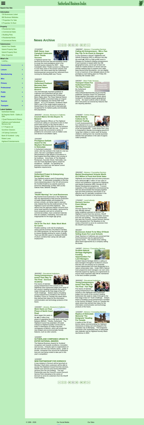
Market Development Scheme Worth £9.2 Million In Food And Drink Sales (90, 175)
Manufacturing (6, 74)
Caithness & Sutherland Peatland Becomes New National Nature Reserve (43, 85)
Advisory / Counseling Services (95, 49)
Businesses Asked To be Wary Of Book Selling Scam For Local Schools (92, 233)
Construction (6, 65)
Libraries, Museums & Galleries (54, 115)
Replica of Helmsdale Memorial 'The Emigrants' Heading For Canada (84, 317)
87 (85, 45)
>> (89, 45)
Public (3, 92)
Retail (3, 96)
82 (77, 45)
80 (69, 45)
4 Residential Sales (8, 29)
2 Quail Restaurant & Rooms (12, 119)
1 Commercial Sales (9, 32)
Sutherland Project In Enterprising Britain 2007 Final (49, 175)
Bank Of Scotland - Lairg (10, 135)
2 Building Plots (7, 35)
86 (81, 45)
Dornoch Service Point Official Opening (82, 204)
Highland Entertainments (10, 141)
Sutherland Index (72, 3)
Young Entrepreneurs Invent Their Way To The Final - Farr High (84, 284)
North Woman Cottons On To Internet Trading (82, 119)
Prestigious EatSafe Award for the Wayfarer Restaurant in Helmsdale (43, 144)
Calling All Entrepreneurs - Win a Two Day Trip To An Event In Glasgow (91, 52)
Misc (2, 78)
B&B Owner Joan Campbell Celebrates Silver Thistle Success (43, 54)
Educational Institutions (51, 273)
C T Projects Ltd (7, 127)
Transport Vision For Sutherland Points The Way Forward (84, 85)
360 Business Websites (10, 17)
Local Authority (89, 200)
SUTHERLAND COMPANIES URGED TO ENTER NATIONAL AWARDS (51, 340)
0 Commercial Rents (9, 40)
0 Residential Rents (9, 38)
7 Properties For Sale (9, 20)
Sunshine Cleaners (8, 130)
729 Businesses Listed (10, 14)
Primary (4, 83)
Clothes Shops (89, 115)
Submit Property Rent (9, 52)
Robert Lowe (6, 138)
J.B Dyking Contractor (9, 133)
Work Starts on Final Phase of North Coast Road (43, 311)
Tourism (4, 101)
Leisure (4, 70)
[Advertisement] (72, 22)
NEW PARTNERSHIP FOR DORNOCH (50, 361)
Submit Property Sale (9, 49)
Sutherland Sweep (8, 112)
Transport (4, 105)
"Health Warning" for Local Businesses (51, 195)
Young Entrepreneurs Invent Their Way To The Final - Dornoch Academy (43, 278)
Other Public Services (91, 81)
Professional (5, 87)
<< (59, 45)
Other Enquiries (7, 55)
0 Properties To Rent (9, 23)
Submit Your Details (9, 46)
